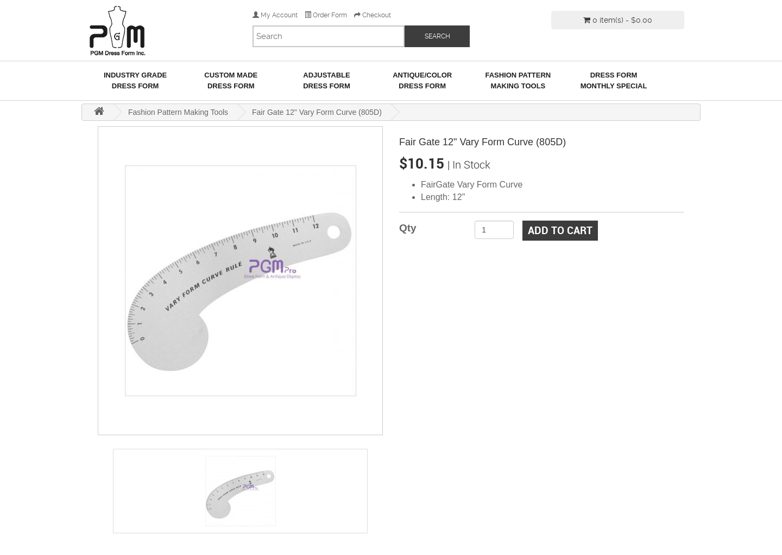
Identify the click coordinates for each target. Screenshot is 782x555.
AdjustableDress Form (326, 80)
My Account (275, 15)
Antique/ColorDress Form (422, 80)
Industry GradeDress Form (135, 80)
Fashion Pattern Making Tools (518, 80)
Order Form (326, 15)
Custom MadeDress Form (230, 80)
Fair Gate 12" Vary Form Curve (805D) (317, 112)
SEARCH (437, 36)
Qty (408, 228)
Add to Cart (560, 230)
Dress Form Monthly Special (614, 80)
